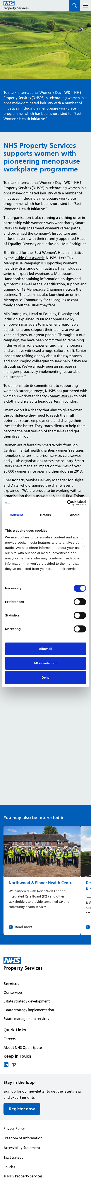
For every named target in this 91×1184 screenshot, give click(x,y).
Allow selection (45, 663)
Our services (12, 992)
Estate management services (26, 1018)
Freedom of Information (23, 1138)
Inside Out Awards (29, 258)
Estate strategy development (26, 1001)
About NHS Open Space (22, 1047)
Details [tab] (45, 515)
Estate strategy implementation (28, 1010)
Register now (22, 1108)
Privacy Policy (14, 1128)
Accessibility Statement (21, 1148)
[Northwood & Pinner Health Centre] (42, 880)
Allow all (45, 649)
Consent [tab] (16, 515)
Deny (45, 677)
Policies (9, 1167)
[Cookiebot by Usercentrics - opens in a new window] (67, 503)
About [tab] (74, 515)
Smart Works (60, 396)
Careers (9, 1039)
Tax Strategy (13, 1157)
